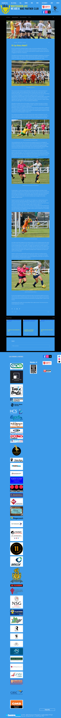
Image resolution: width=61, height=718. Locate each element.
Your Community (23, 17)
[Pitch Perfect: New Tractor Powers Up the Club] (47, 324)
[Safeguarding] (47, 710)
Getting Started (15, 17)
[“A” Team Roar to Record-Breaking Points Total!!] (13, 324)
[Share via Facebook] (12, 308)
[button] (53, 17)
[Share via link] (19, 308)
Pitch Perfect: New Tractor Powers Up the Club (47, 330)
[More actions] (49, 42)
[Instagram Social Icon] (59, 359)
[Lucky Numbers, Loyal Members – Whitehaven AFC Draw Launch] (30, 324)
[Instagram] (46, 12)
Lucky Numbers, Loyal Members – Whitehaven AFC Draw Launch (29, 330)
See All (54, 317)
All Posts (8, 17)
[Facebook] (43, 12)
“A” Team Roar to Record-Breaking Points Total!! (14, 330)
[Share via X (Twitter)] (14, 308)
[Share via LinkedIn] (17, 308)
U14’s (29, 17)
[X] (49, 12)
